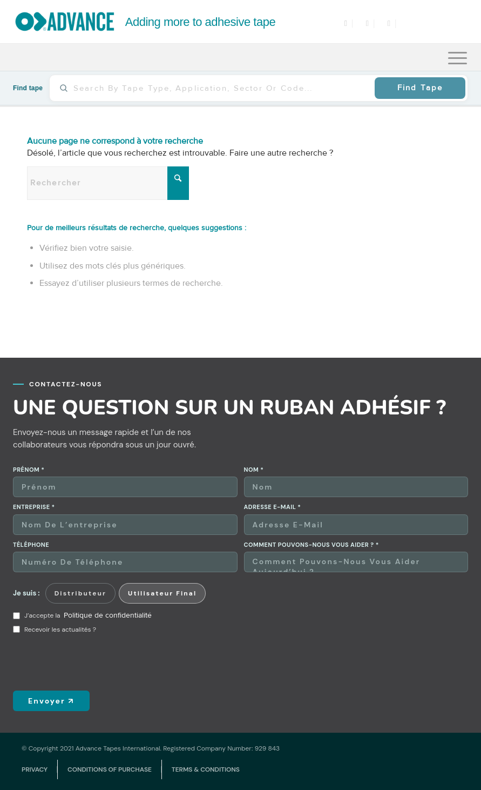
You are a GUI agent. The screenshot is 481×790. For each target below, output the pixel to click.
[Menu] (457, 57)
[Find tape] (220, 88)
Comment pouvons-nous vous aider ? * (311, 544)
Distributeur (80, 593)
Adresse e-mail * (272, 507)
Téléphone (31, 544)
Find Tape (420, 87)
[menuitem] (457, 57)
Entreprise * (34, 507)
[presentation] (95, 662)
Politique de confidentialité (108, 615)
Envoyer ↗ (51, 701)
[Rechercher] (108, 183)
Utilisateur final (162, 593)
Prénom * (28, 469)
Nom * (254, 469)
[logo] (145, 21)
